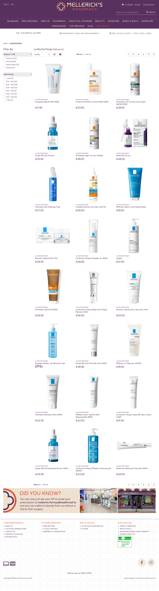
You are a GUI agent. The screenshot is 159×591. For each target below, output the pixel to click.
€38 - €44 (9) (11, 94)
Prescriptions (48, 526)
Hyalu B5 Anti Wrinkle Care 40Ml (91, 363)
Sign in (6, 4)
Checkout (149, 5)
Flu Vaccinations (50, 529)
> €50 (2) (9, 100)
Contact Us (9, 531)
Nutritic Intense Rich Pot (46, 258)
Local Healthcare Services (91, 526)
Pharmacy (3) (11, 58)
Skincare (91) (11, 61)
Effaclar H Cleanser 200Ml (128, 363)
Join (12, 4)
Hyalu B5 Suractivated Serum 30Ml (51, 468)
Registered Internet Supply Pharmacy (133, 531)
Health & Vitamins (80, 21)
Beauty (100, 21)
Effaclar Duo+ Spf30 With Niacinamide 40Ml (88, 415)
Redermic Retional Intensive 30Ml (132, 468)
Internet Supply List (126, 534)
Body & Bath (130, 21)
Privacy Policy (125, 529)
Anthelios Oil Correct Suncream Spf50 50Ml (131, 103)
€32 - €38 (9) (11, 91)
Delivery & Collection (13, 534)
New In (45, 21)
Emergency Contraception (53, 531)
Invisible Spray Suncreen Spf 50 (91, 207)
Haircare (147, 21)
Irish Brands (29, 21)
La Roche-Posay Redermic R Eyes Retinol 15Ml (91, 310)
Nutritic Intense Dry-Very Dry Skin (132, 309)
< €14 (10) (9, 78)
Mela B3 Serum (123, 155)
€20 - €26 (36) (12, 84)
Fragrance (59, 26)
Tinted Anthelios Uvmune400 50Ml (92, 102)
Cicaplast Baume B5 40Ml (47, 102)
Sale (90, 26)
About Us (8, 526)
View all (88, 54)
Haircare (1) (10, 68)
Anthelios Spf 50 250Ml (46, 309)
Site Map (84, 529)
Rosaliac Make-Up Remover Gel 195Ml (50, 364)
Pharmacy (59, 21)
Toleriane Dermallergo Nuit (47, 207)
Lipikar (119, 258)
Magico (132, 578)
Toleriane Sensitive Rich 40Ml (48, 414)
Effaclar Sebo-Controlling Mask (131, 207)
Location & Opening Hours (15, 529)
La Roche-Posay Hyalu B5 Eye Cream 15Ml (133, 415)
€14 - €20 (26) (11, 81)
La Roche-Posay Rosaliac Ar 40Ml (92, 258)
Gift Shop (103, 26)
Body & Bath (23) (12, 65)
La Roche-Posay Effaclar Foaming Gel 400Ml (93, 469)
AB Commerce (150, 578)
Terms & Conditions (127, 526)
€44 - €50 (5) (11, 97)
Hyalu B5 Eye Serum (44, 155)
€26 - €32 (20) (11, 88)
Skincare (113, 21)
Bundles (12, 21)
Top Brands (76, 26)
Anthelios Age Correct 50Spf (89, 155)
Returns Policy (10, 537)
